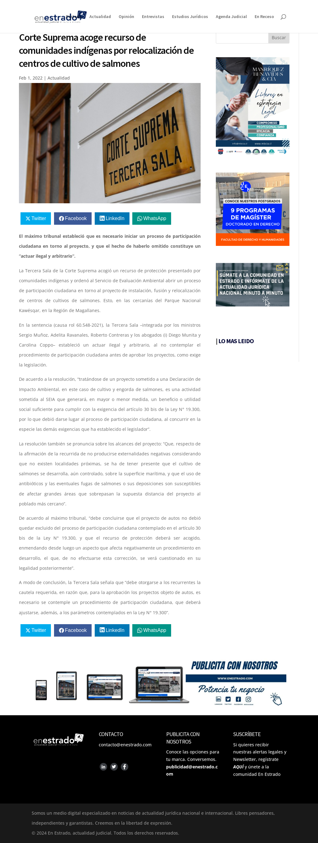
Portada (74, 16)
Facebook (76, 218)
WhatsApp (154, 218)
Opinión (126, 16)
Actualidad (100, 16)
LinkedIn (115, 218)
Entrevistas (153, 16)
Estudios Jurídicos (190, 16)
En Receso (264, 16)
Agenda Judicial (231, 16)
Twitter (38, 218)
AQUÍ (238, 767)
